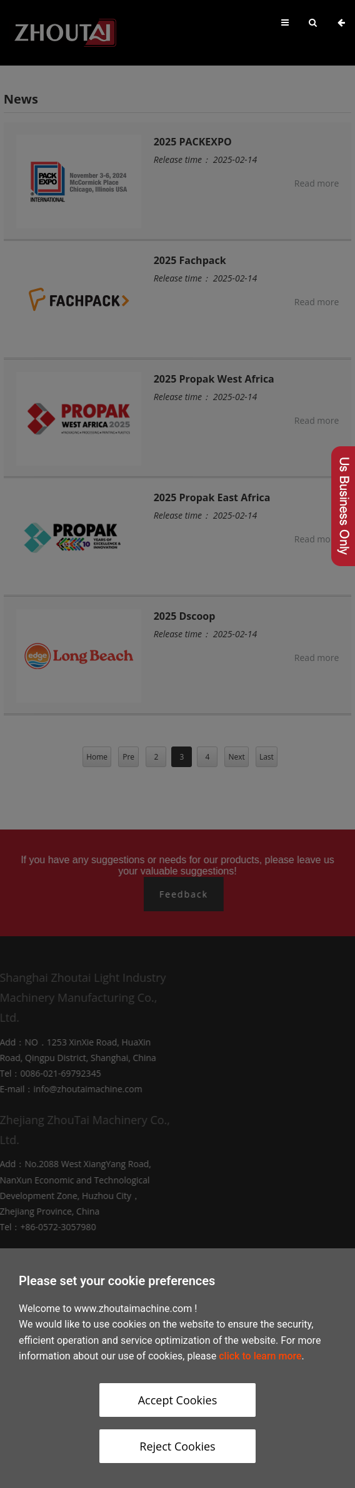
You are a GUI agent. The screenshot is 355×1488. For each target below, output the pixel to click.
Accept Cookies (178, 1400)
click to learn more (260, 1356)
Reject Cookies (177, 1446)
